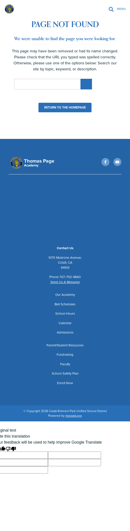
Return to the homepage (65, 107)
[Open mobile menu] (122, 9)
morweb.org (73, 417)
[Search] (111, 9)
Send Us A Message (65, 283)
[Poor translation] (11, 450)
